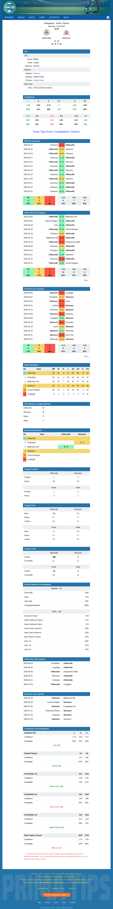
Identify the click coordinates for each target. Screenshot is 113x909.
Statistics (54, 17)
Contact (72, 902)
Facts (32, 17)
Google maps (38, 80)
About (64, 902)
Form (42, 17)
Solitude (36, 73)
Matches (9, 17)
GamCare (71, 888)
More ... (87, 280)
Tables (21, 17)
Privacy (47, 902)
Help (39, 902)
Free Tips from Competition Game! (56, 131)
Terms (56, 902)
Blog (66, 17)
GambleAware (43, 888)
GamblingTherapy (58, 888)
